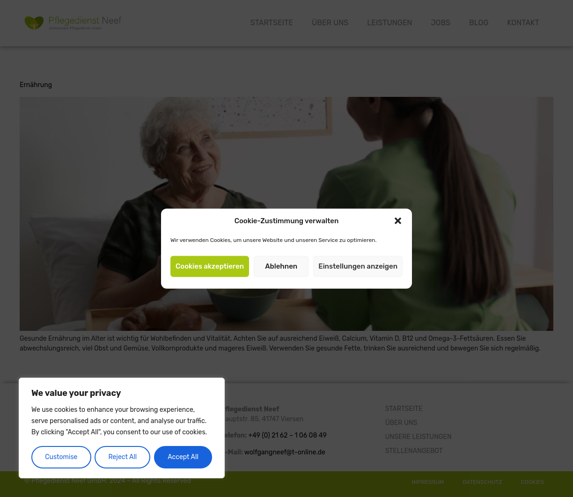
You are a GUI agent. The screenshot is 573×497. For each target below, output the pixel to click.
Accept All (183, 457)
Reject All (122, 457)
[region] (122, 428)
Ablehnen (281, 266)
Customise (61, 457)
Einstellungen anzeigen (357, 266)
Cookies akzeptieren (210, 266)
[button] (398, 221)
